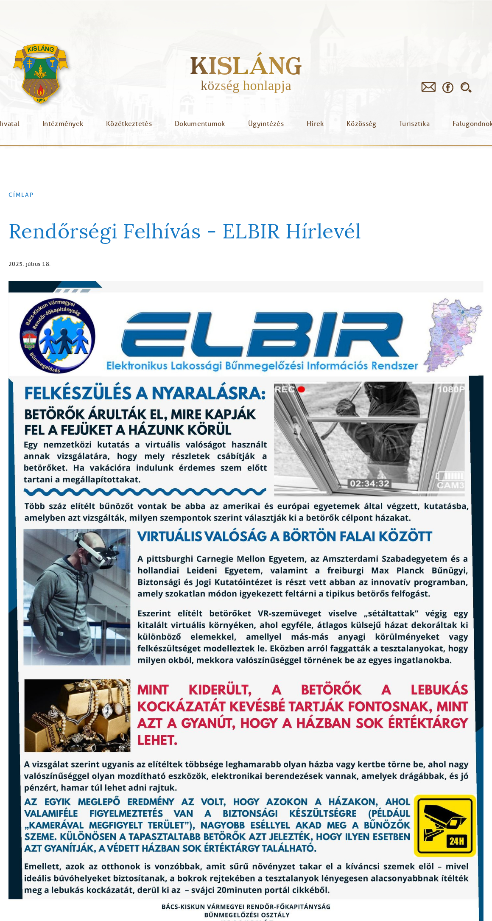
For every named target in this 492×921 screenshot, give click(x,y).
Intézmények (62, 124)
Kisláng (246, 65)
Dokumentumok (200, 124)
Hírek (315, 124)
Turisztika (414, 124)
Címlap (21, 195)
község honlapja (246, 85)
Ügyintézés (266, 124)
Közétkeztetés (129, 124)
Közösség (361, 124)
